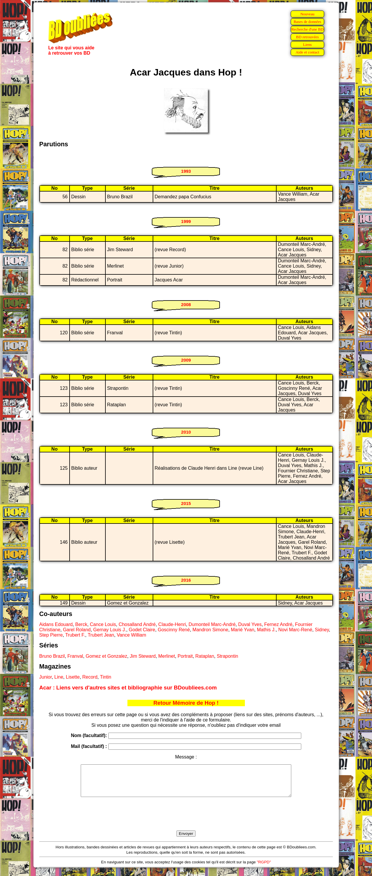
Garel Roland (76, 629)
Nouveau (307, 14)
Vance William (131, 634)
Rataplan (204, 656)
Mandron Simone (210, 629)
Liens (307, 44)
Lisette (73, 676)
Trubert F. (75, 634)
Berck (81, 624)
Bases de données (307, 21)
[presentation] (186, 820)
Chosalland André (137, 624)
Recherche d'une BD (307, 29)
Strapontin (227, 656)
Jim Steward (143, 656)
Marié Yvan (242, 629)
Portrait (185, 656)
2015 (186, 503)
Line (58, 676)
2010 (186, 431)
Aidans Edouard (56, 624)
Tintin (105, 676)
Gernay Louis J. (109, 629)
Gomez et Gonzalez (106, 656)
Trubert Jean (101, 634)
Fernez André (278, 624)
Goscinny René (174, 629)
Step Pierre (51, 634)
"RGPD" (264, 868)
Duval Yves (250, 624)
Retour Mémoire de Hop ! (186, 703)
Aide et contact (307, 52)
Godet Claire (142, 629)
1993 (186, 171)
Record (89, 676)
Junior (45, 676)
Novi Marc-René (295, 629)
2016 (186, 580)
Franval (75, 656)
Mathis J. (266, 629)
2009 (186, 360)
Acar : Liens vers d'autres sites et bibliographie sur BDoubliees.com (128, 687)
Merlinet (166, 656)
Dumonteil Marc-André (211, 624)
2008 (186, 304)
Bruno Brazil (52, 656)
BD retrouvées (307, 37)
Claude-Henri (172, 624)
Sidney (322, 629)
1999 (186, 221)
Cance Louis (103, 624)
